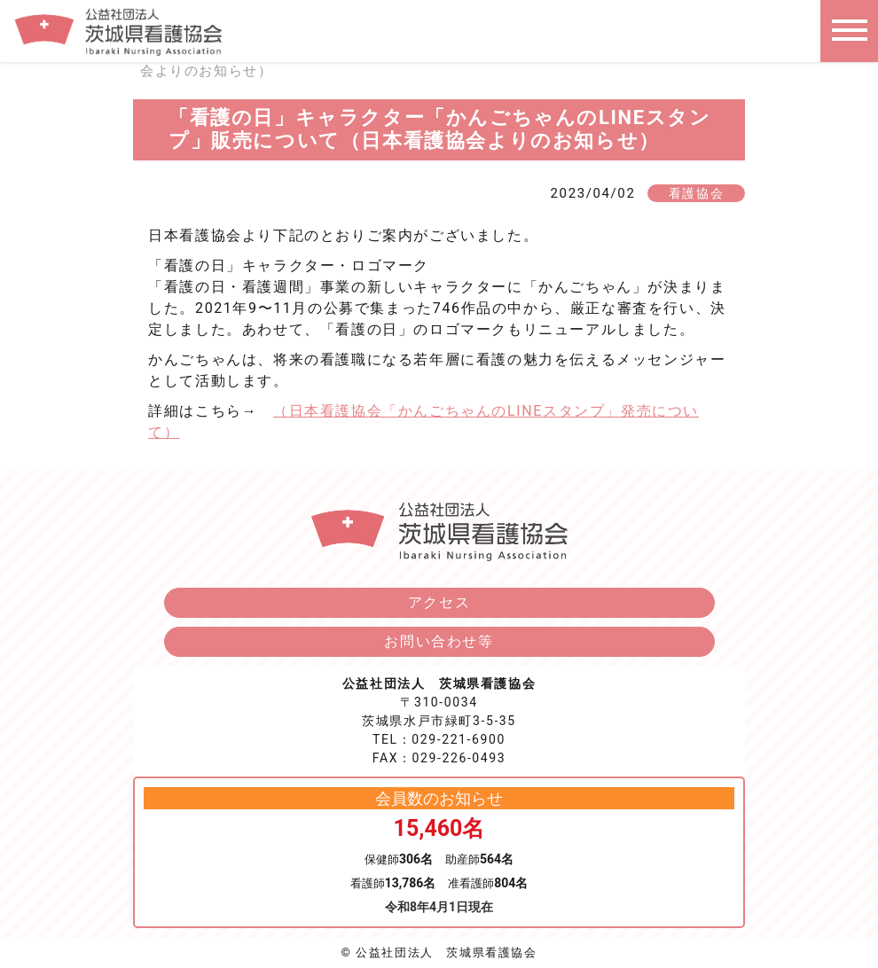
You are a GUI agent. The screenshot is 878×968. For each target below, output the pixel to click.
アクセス (439, 602)
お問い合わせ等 (438, 641)
